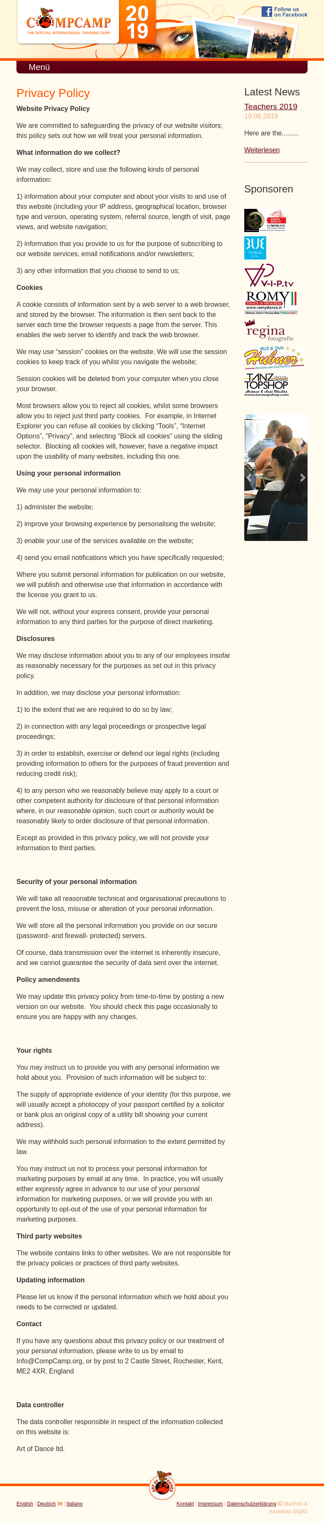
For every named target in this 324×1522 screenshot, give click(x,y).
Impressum (210, 1504)
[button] (249, 477)
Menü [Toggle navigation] (39, 67)
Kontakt (185, 1504)
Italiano (74, 1504)
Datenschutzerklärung (251, 1504)
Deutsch (46, 1504)
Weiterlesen (262, 150)
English (24, 1504)
